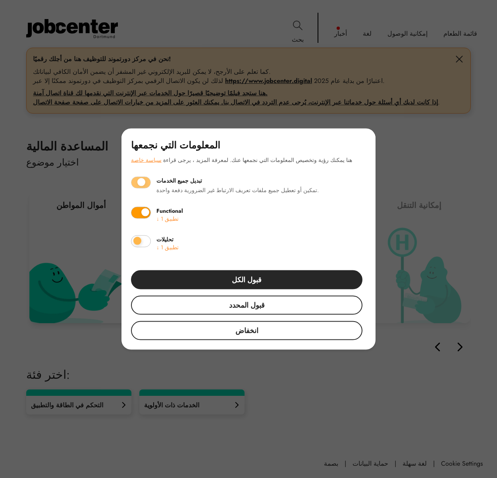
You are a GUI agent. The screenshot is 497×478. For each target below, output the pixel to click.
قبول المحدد (247, 305)
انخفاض (246, 330)
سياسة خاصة (146, 160)
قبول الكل (247, 279)
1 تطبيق (167, 218)
